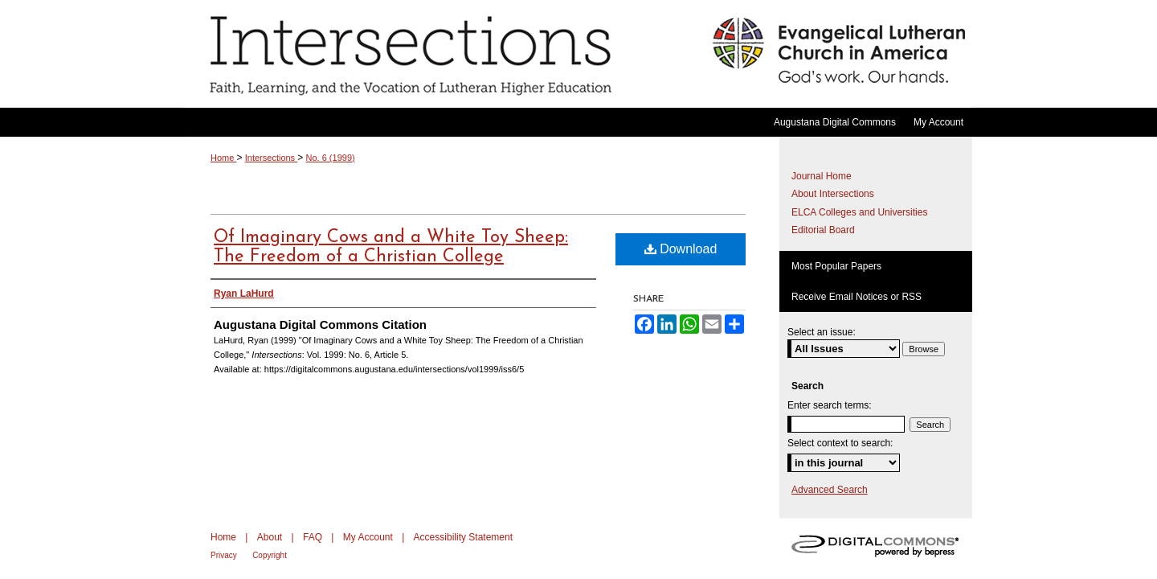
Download (681, 249)
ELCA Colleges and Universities (859, 212)
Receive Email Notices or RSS (856, 296)
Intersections (445, 54)
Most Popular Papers (836, 266)
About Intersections (832, 193)
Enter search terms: (829, 405)
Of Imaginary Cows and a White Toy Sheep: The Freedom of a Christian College (391, 247)
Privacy (224, 555)
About (269, 537)
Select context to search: (840, 443)
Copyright (269, 555)
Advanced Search (829, 489)
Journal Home (821, 176)
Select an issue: (821, 332)
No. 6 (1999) (330, 157)
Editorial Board (823, 230)
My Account (368, 537)
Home (223, 157)
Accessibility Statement (463, 537)
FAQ (312, 537)
